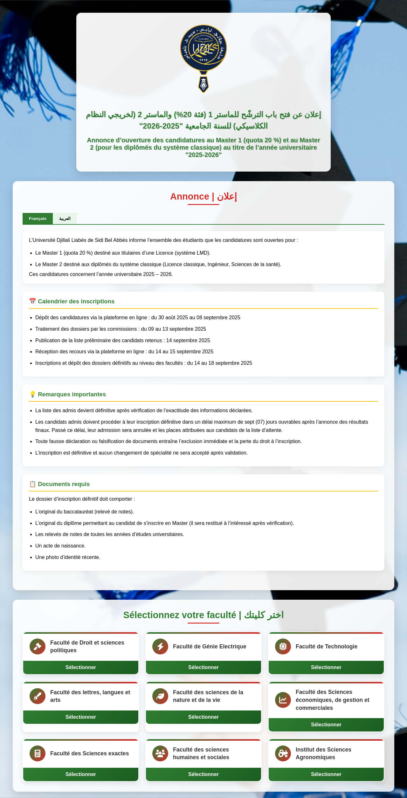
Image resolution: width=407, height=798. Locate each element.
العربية (65, 218)
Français (37, 218)
